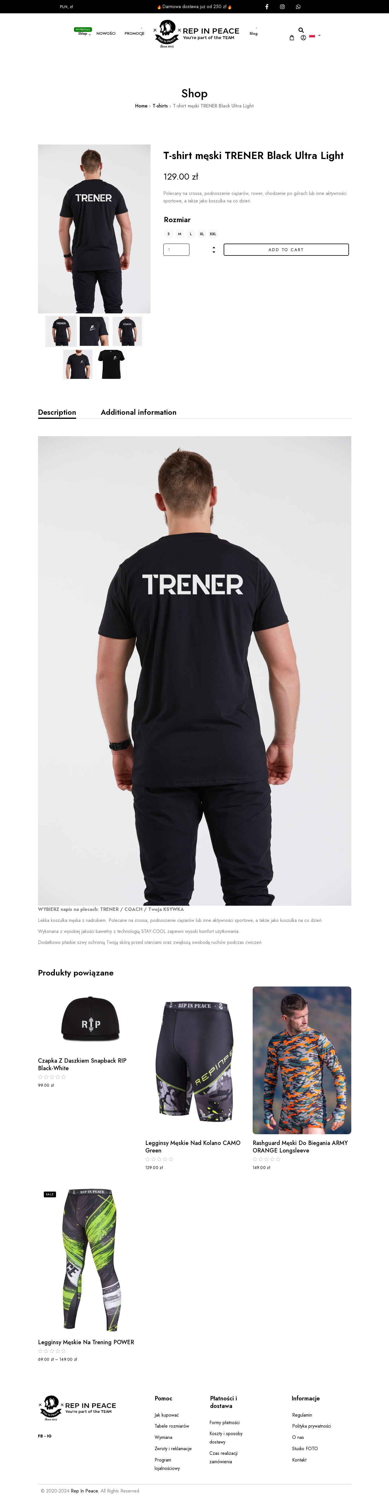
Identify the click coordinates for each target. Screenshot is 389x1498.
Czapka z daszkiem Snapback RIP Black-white (82, 1064)
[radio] (168, 233)
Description (57, 412)
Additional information (139, 412)
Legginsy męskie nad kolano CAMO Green (192, 1146)
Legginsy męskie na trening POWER (86, 1342)
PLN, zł (47, 7)
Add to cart (286, 250)
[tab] (57, 412)
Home (141, 106)
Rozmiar (177, 219)
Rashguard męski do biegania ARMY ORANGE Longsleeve (300, 1146)
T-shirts (160, 106)
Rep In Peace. (85, 1491)
